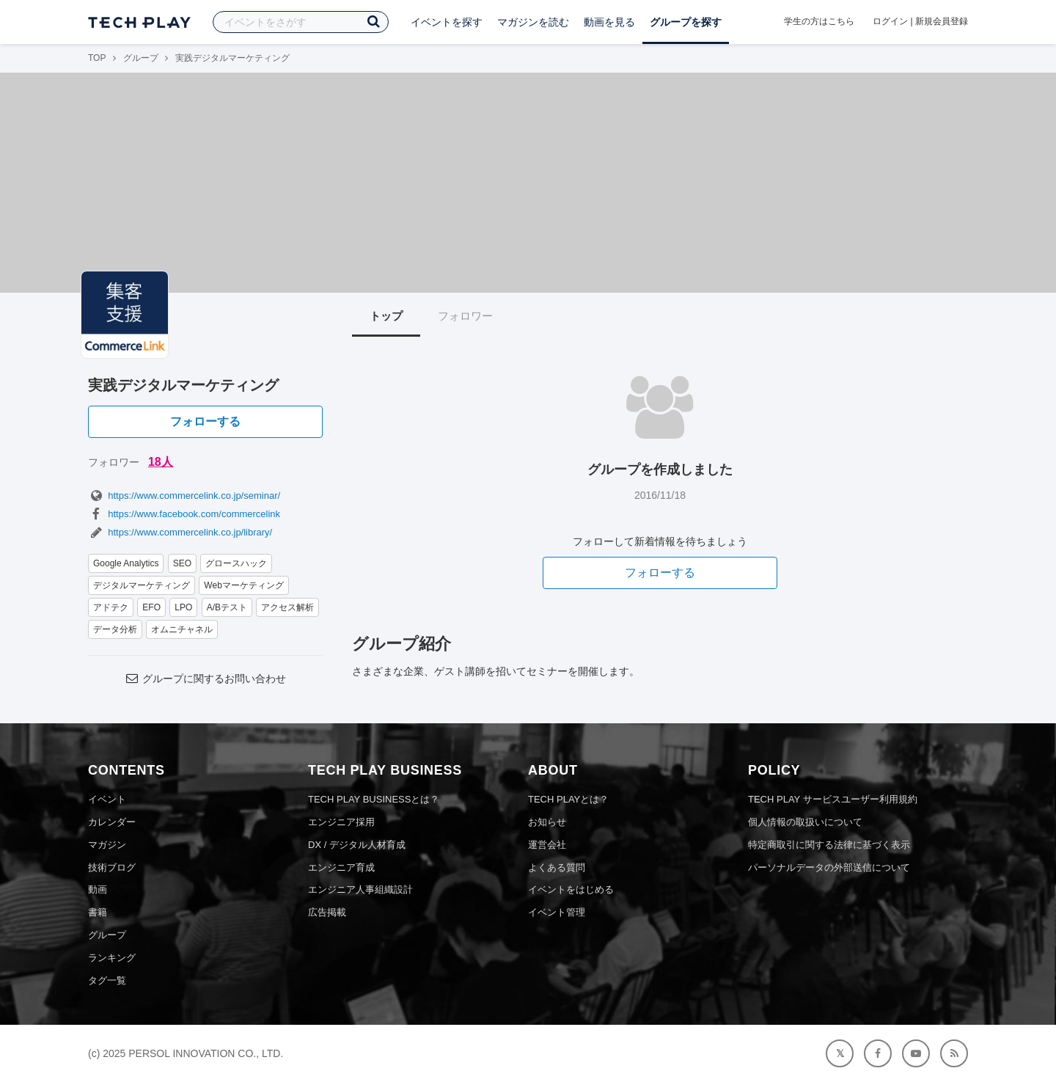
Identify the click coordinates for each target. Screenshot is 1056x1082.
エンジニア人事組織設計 (360, 889)
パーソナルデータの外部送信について (829, 867)
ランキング (112, 957)
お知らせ (547, 821)
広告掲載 (327, 912)
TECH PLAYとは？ (568, 799)
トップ (386, 316)
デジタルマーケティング (141, 585)
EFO (151, 607)
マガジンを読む (533, 22)
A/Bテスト (227, 607)
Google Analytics (125, 563)
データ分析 (115, 629)
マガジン (107, 844)
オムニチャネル (182, 629)
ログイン (890, 21)
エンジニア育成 (341, 867)
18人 (160, 462)
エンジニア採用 (341, 821)
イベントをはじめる (571, 889)
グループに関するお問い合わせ (205, 678)
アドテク (110, 607)
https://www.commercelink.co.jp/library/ (180, 532)
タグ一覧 (107, 980)
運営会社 (547, 844)
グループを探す (686, 22)
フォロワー (465, 316)
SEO (182, 563)
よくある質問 (556, 867)
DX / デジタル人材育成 (357, 844)
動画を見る (609, 22)
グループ (140, 58)
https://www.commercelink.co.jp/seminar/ (184, 495)
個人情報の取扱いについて (805, 821)
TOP (97, 58)
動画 (97, 889)
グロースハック (236, 563)
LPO (183, 607)
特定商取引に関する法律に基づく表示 (829, 844)
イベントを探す (447, 22)
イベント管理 (556, 912)
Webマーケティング (243, 585)
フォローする (205, 421)
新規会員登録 (941, 21)
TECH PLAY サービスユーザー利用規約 (832, 799)
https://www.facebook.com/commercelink (184, 513)
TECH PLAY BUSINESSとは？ (373, 799)
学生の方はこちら (819, 21)
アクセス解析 (287, 607)
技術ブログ (112, 867)
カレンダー (112, 821)
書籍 (97, 912)
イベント (107, 799)
